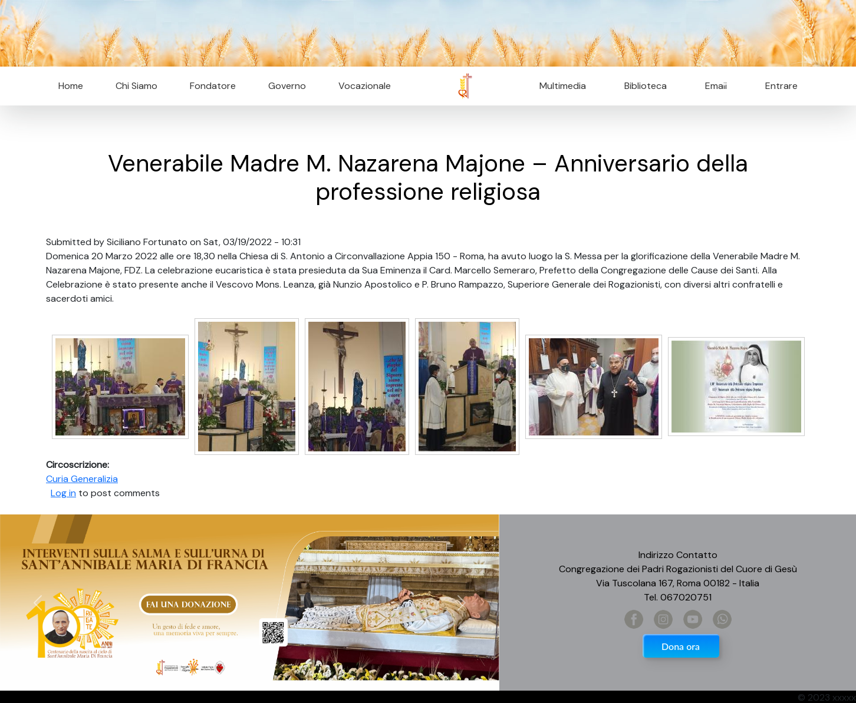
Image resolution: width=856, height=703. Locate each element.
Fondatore (213, 86)
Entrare (781, 86)
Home (70, 86)
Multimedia (562, 86)
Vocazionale (364, 86)
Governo (287, 86)
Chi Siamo (136, 86)
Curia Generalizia (82, 479)
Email (712, 86)
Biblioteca (645, 86)
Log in (63, 493)
